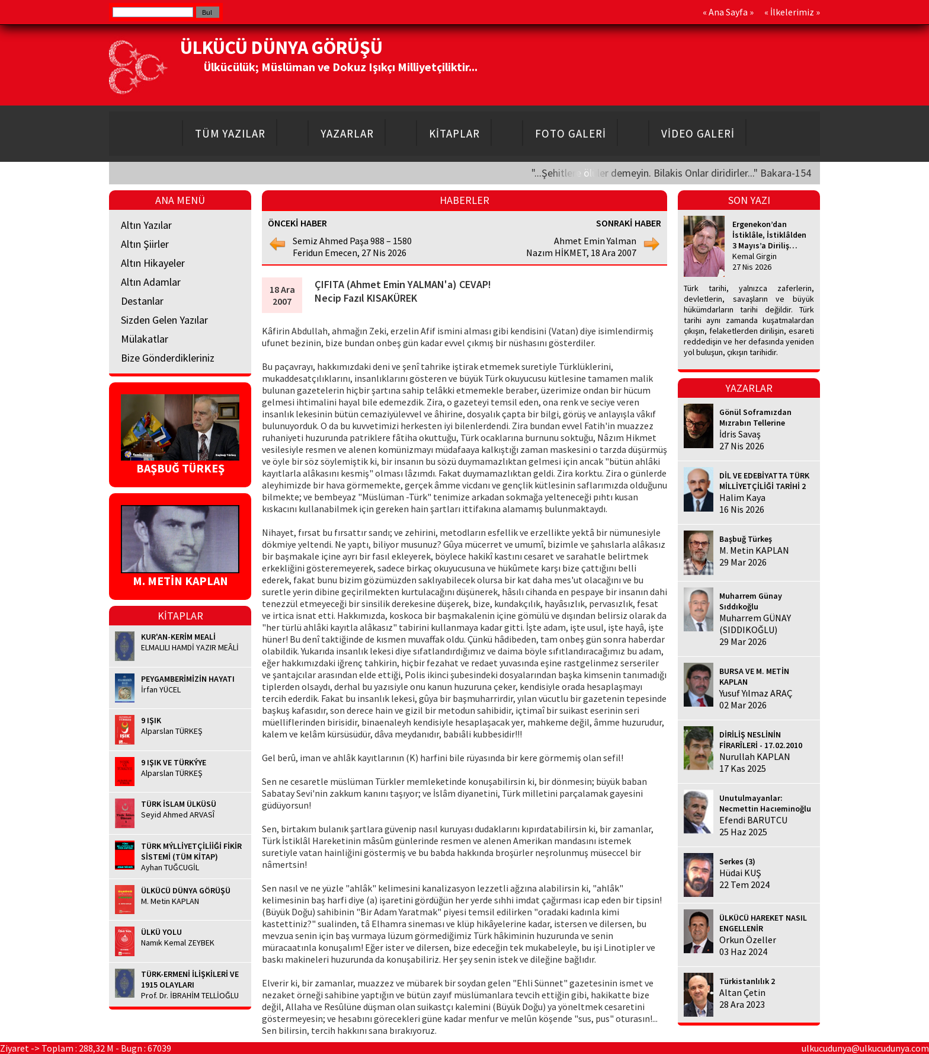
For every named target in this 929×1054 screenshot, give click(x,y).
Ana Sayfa (728, 12)
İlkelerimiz (792, 12)
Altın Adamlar (151, 282)
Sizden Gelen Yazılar (164, 320)
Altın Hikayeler (153, 263)
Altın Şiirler (145, 244)
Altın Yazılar (146, 225)
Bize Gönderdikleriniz (167, 358)
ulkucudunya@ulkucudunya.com (865, 1048)
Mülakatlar (144, 339)
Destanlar (142, 301)
